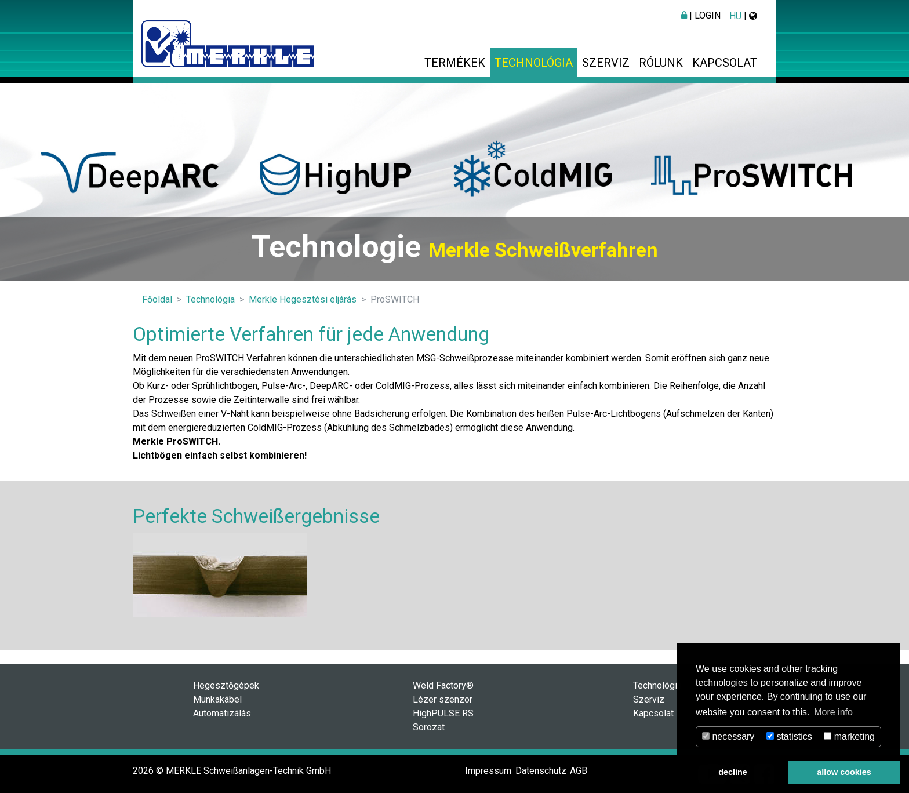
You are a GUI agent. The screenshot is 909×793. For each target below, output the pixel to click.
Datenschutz (540, 770)
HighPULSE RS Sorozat (443, 720)
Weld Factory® (443, 685)
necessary (728, 736)
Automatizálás (222, 713)
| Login (701, 15)
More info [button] (833, 712)
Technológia (534, 63)
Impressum (488, 770)
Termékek (454, 63)
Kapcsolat (724, 63)
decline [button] (732, 772)
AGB (578, 770)
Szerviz (606, 63)
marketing (849, 736)
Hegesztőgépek (226, 685)
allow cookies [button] (844, 772)
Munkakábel (217, 699)
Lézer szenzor (442, 699)
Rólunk (661, 63)
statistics (789, 736)
